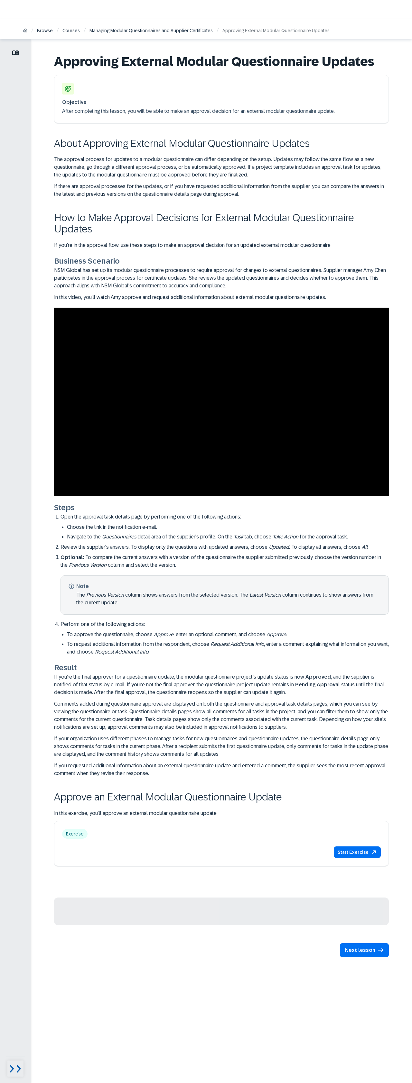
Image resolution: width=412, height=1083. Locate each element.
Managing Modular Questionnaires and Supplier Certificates (151, 30)
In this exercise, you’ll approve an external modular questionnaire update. (136, 813)
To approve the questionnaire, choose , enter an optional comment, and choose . (177, 634)
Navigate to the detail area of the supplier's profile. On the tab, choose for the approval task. (207, 536)
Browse (45, 30)
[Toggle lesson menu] (15, 52)
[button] (357, 852)
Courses (71, 30)
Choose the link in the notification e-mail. (112, 527)
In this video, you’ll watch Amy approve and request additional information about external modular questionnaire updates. (190, 297)
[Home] (25, 31)
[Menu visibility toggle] (15, 1068)
